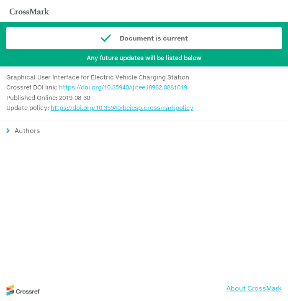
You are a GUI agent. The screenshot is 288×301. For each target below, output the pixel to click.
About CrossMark (254, 288)
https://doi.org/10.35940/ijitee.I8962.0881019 (123, 87)
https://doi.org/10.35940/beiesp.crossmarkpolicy (122, 107)
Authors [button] (27, 130)
